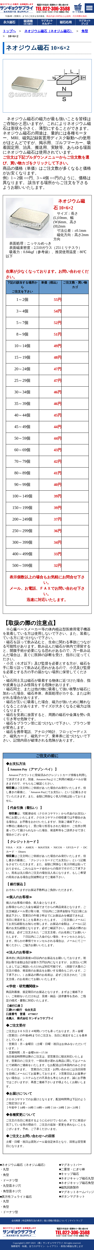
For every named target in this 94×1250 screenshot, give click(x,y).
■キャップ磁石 (69, 1174)
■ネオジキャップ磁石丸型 (76, 1178)
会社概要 (16, 1220)
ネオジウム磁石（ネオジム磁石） (48, 31)
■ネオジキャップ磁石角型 (76, 1183)
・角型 (4, 1175)
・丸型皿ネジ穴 (10, 1185)
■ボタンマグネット (72, 1196)
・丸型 (4, 1169)
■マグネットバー (70, 1165)
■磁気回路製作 (69, 1187)
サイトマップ (75, 1220)
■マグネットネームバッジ (76, 1192)
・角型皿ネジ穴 (10, 1191)
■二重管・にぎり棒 (72, 1169)
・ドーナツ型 (9, 1180)
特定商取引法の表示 (32, 1220)
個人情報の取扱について (55, 1220)
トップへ (9, 31)
